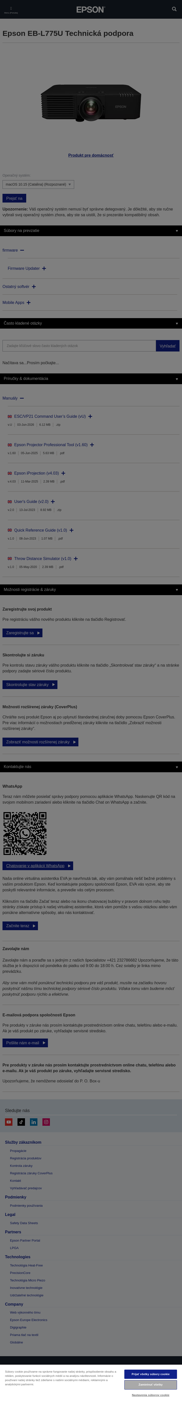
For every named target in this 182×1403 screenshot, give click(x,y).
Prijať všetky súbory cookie (151, 1374)
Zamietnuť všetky (151, 1384)
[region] (91, 1383)
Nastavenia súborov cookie (150, 1395)
